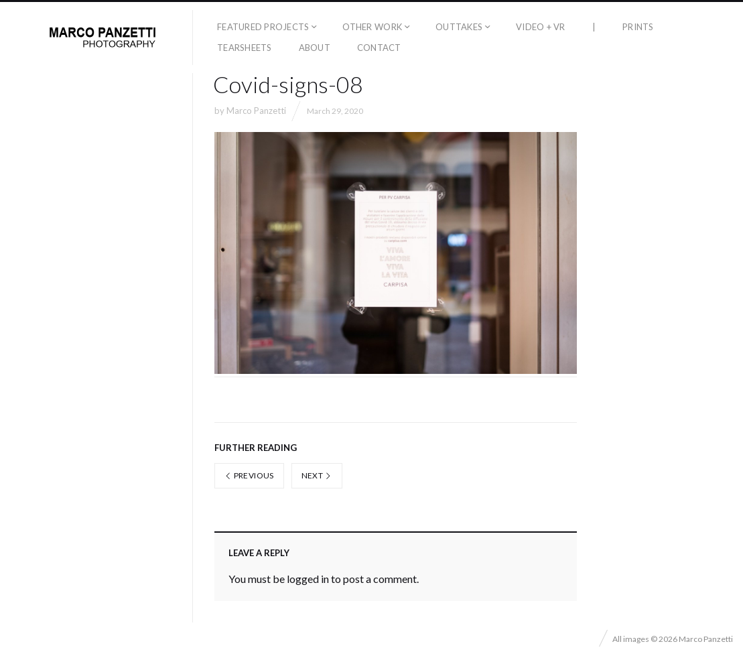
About (314, 47)
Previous (249, 475)
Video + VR (540, 26)
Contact (379, 47)
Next (316, 475)
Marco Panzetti (256, 110)
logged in (308, 578)
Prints (638, 26)
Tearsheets (244, 47)
